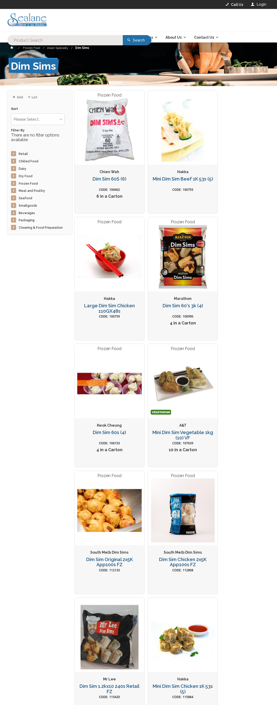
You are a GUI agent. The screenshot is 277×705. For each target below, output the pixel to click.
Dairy (22, 169)
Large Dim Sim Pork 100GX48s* (237, 531)
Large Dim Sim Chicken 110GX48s (237, 173)
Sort (14, 109)
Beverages (27, 213)
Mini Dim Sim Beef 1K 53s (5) (171, 173)
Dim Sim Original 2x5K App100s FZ (105, 412)
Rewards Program (207, 681)
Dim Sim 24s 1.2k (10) (171, 528)
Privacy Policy (163, 609)
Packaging (27, 220)
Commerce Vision (36, 700)
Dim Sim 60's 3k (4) (105, 290)
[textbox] (117, 20)
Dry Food (25, 176)
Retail (23, 154)
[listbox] (38, 119)
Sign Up (253, 599)
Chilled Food (28, 161)
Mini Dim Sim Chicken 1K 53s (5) (105, 531)
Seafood (25, 198)
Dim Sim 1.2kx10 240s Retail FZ (237, 412)
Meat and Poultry (32, 191)
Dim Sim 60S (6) (106, 170)
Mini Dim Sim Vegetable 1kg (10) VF (237, 293)
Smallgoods (28, 205)
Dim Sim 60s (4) (171, 290)
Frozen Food (28, 183)
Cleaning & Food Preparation (41, 227)
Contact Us (20, 681)
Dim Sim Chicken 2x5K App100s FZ (171, 412)
